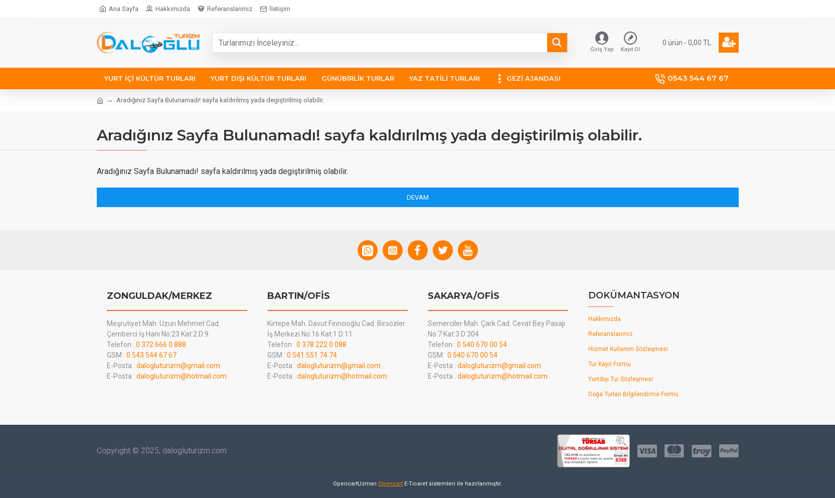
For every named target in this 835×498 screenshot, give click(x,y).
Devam (418, 197)
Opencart (390, 483)
